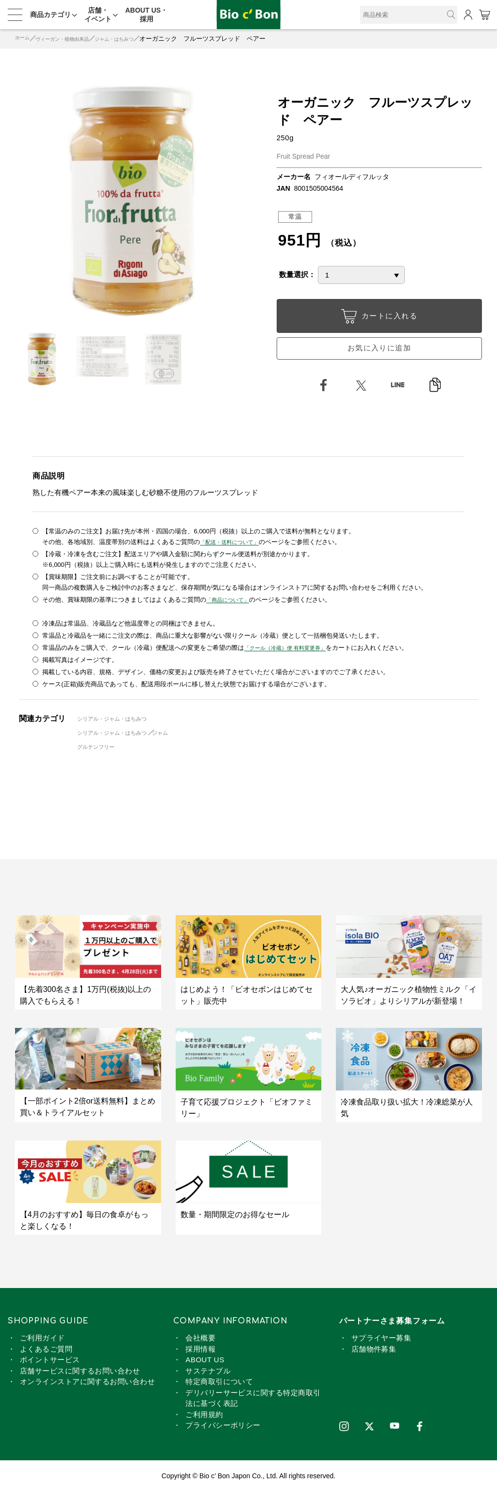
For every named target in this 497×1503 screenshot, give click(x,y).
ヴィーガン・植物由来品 (74, 38)
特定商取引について (219, 1392)
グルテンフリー (101, 757)
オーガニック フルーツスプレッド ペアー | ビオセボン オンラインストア (248, 14)
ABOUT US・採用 (146, 14)
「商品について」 (231, 610)
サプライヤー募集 (381, 1349)
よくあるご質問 (46, 1360)
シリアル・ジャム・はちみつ (120, 729)
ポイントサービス (50, 1371)
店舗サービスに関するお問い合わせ (80, 1382)
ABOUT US (204, 1371)
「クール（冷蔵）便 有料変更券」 (292, 658)
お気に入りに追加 (379, 354)
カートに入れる (379, 318)
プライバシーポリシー (223, 1436)
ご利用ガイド (42, 1349)
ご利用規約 (204, 1425)
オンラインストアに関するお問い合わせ (87, 1392)
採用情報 (200, 1360)
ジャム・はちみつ (140, 38)
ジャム (176, 743)
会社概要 (200, 1349)
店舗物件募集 (374, 1360)
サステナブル (208, 1382)
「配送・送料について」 (234, 553)
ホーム (24, 38)
